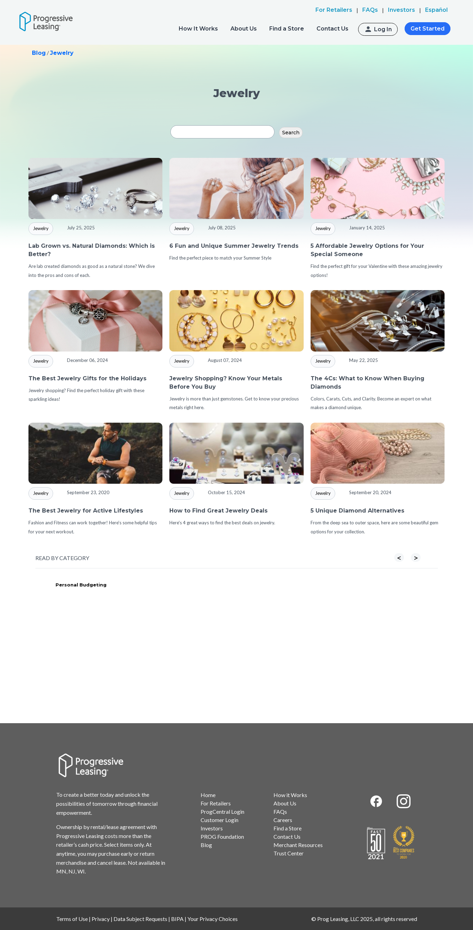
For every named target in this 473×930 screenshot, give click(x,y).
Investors (212, 828)
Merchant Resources (298, 845)
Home (208, 795)
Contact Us (332, 28)
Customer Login (219, 820)
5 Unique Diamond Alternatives (357, 510)
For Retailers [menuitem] (333, 10)
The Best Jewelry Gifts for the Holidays (87, 378)
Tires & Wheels (368, 584)
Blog (39, 53)
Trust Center (288, 853)
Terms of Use (72, 918)
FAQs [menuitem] (370, 10)
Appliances (60, 584)
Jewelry (62, 53)
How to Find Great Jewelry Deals (218, 510)
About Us (243, 28)
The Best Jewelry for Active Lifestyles (85, 510)
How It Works (198, 28)
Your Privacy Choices (212, 918)
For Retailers (216, 803)
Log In (383, 29)
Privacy (101, 918)
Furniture (259, 584)
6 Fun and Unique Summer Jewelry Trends (233, 246)
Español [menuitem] (436, 10)
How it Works (290, 795)
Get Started (428, 28)
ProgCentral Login (222, 811)
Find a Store (286, 28)
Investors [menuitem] (401, 10)
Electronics (161, 584)
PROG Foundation (222, 836)
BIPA (177, 918)
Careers (282, 820)
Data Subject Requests (140, 918)
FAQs (280, 811)
